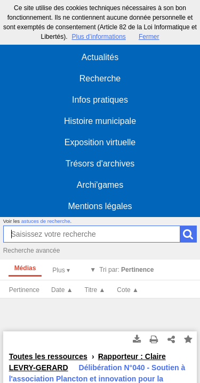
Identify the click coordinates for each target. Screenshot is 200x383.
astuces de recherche (45, 221)
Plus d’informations (98, 36)
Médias (25, 268)
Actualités (100, 57)
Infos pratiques (100, 99)
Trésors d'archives (100, 163)
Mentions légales (100, 206)
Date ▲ (62, 290)
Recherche (100, 78)
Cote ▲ (128, 290)
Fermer (149, 36)
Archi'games (100, 184)
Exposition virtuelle (100, 142)
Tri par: (126, 269)
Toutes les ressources (48, 356)
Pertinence (24, 290)
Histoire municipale (100, 121)
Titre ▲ (95, 290)
